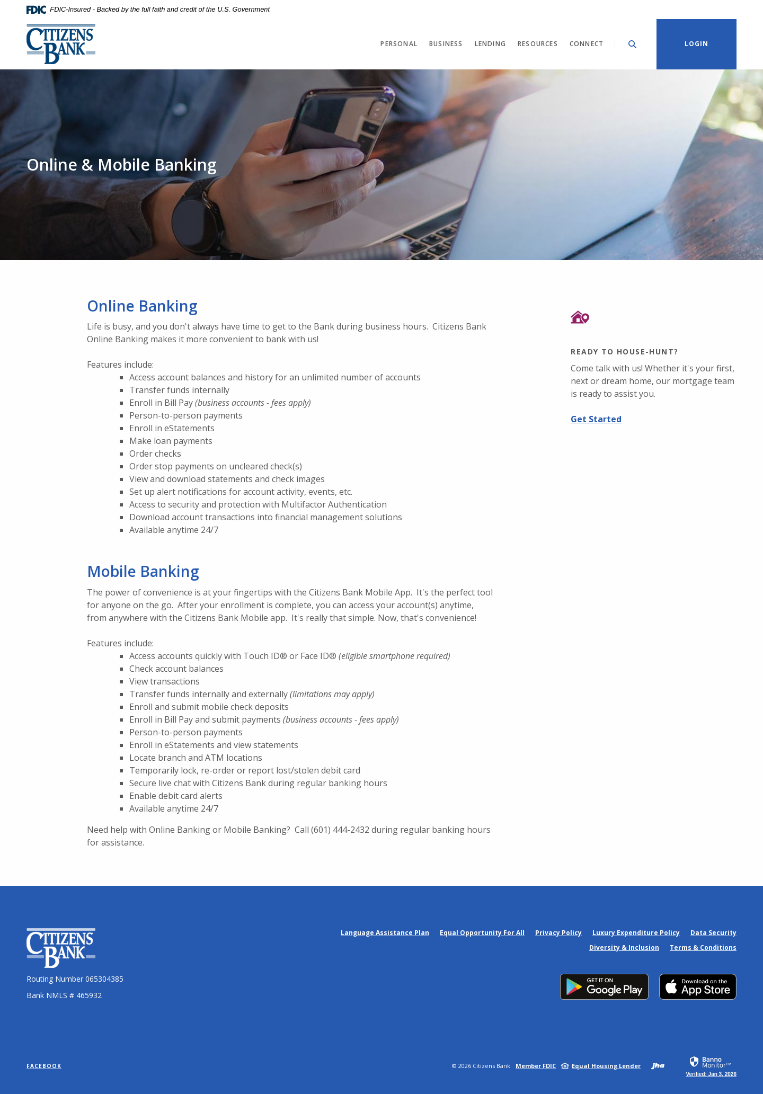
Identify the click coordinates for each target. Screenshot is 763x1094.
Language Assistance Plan (385, 932)
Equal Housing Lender (606, 1066)
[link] (711, 1066)
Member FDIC (536, 1066)
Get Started (596, 419)
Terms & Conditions (703, 947)
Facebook (43, 1066)
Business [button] (446, 43)
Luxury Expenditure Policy (636, 932)
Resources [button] (538, 43)
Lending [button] (490, 43)
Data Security (713, 932)
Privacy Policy (558, 932)
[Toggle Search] (632, 44)
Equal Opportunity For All (482, 932)
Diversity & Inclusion (624, 947)
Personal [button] (399, 43)
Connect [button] (587, 43)
